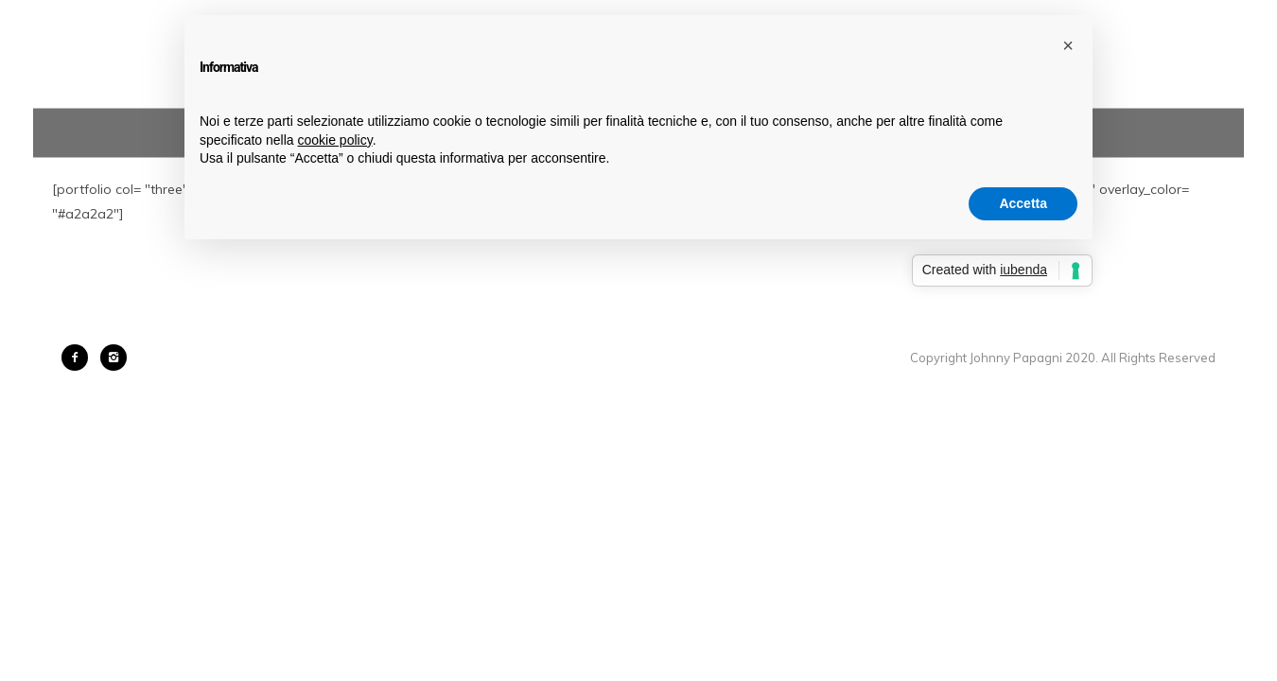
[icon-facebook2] (79, 357)
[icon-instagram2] (113, 357)
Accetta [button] (1023, 203)
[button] (1068, 45)
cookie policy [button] (335, 140)
